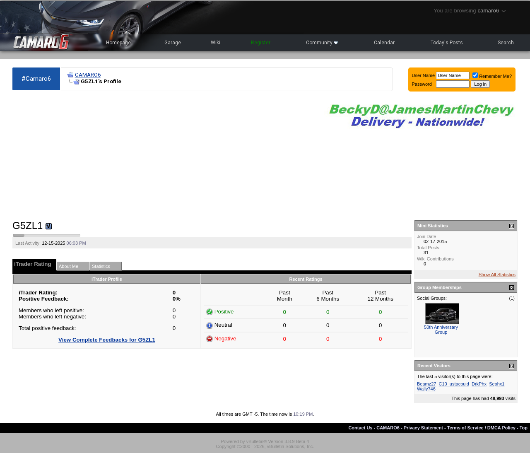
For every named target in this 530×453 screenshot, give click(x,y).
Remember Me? (492, 76)
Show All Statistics (497, 274)
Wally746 (426, 388)
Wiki (215, 43)
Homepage (118, 43)
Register (260, 43)
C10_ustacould (454, 383)
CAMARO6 (88, 75)
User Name (423, 75)
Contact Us (360, 427)
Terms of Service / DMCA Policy (481, 427)
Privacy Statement (423, 427)
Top (524, 427)
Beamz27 (426, 383)
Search (506, 43)
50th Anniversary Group (441, 330)
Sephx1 (496, 383)
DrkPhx (479, 383)
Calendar (384, 43)
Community (322, 43)
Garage (172, 43)
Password (422, 84)
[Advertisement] (164, 156)
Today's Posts (447, 43)
